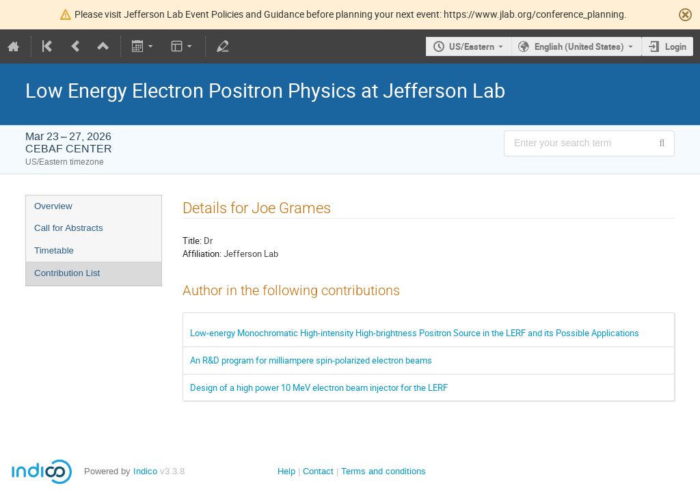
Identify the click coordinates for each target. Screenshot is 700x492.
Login (675, 46)
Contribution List (67, 273)
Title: (192, 240)
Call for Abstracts (68, 228)
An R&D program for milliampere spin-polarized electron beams (311, 360)
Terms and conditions (383, 471)
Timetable (54, 250)
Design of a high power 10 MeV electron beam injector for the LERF (319, 387)
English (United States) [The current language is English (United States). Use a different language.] (579, 46)
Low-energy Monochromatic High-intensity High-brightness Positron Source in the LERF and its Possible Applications (414, 333)
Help (286, 471)
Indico (145, 471)
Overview (53, 206)
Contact (318, 471)
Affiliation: (202, 253)
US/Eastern (471, 46)
